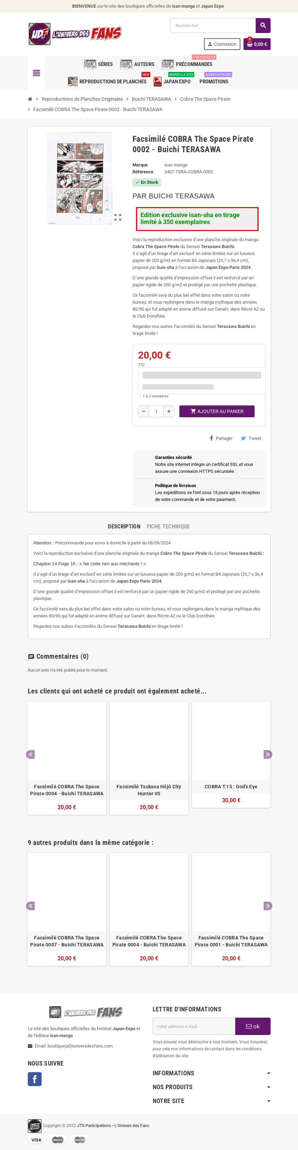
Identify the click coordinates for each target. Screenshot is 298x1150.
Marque (140, 164)
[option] (67, 761)
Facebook (35, 1079)
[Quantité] (156, 411)
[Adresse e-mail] (194, 1026)
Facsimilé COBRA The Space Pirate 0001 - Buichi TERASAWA (231, 941)
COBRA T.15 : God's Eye (231, 786)
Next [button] (268, 754)
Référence (143, 171)
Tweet (251, 438)
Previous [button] (30, 754)
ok (253, 1026)
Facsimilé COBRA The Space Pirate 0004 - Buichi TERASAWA (66, 790)
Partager (221, 438)
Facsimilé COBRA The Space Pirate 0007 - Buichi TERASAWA (66, 941)
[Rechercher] (220, 25)
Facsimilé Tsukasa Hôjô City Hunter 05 (149, 790)
